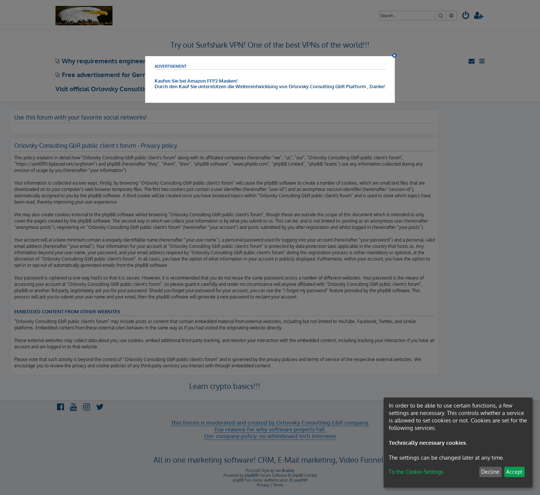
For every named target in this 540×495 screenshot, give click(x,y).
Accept (514, 472)
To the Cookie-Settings (416, 472)
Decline (490, 472)
